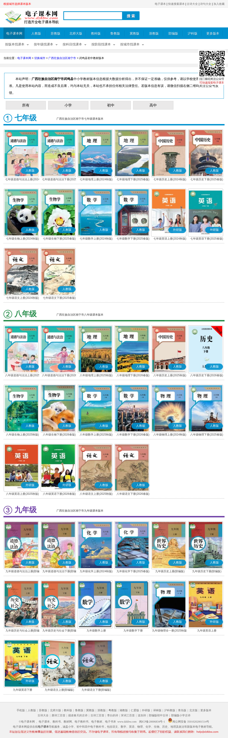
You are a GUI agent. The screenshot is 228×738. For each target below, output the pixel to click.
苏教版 (55, 33)
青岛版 (182, 710)
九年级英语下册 (22, 689)
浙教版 (154, 33)
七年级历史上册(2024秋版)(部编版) (169, 180)
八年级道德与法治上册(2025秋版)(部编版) (22, 376)
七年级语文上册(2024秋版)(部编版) (22, 298)
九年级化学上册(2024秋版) (96, 571)
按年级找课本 (43, 44)
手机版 (21, 710)
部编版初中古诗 (158, 715)
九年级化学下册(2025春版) (133, 571)
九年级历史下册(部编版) (207, 571)
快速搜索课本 (176, 4)
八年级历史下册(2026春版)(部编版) (206, 376)
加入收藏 (219, 4)
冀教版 (134, 33)
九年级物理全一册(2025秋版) (170, 630)
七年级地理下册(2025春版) (133, 179)
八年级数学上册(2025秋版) (96, 434)
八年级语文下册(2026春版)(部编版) (133, 494)
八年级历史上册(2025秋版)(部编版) (169, 376)
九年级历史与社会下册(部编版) (59, 631)
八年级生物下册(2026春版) (59, 434)
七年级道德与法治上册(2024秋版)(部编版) (22, 180)
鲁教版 (115, 33)
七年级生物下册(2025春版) (59, 238)
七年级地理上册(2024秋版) (96, 179)
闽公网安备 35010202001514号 (188, 721)
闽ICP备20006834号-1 (152, 721)
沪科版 (192, 33)
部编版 (173, 33)
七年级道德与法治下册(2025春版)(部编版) (59, 180)
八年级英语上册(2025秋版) (22, 493)
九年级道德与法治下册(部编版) (59, 572)
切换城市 (39, 58)
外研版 (146, 710)
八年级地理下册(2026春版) (133, 375)
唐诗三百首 (58, 715)
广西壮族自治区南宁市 (62, 58)
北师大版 (75, 33)
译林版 (157, 710)
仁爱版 (135, 710)
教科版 (96, 33)
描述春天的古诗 (78, 715)
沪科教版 (169, 710)
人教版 (36, 33)
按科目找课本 (72, 44)
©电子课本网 (27, 721)
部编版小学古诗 (180, 715)
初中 (110, 105)
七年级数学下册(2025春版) (133, 238)
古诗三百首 (97, 715)
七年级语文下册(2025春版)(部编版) (59, 298)
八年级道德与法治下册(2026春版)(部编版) (59, 376)
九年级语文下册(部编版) (96, 689)
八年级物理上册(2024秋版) (169, 434)
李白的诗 (112, 715)
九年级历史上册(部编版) (170, 571)
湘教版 (124, 710)
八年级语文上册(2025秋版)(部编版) (96, 494)
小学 (68, 105)
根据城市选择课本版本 (17, 4)
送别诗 (142, 715)
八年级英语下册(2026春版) (59, 493)
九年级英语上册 (206, 630)
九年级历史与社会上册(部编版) (23, 631)
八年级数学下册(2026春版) (133, 434)
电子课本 (160, 4)
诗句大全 (205, 4)
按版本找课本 (14, 44)
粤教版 (112, 710)
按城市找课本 (130, 44)
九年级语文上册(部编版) (59, 689)
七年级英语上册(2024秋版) (169, 238)
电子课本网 (14, 33)
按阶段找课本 (101, 44)
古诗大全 (192, 4)
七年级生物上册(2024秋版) (22, 238)
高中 (153, 105)
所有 (25, 105)
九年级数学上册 (96, 630)
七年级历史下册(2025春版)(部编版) (206, 180)
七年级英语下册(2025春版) (206, 238)
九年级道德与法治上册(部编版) (23, 572)
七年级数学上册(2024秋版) (96, 238)
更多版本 (212, 33)
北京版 (193, 710)
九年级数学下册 (133, 630)
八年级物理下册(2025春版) (206, 434)
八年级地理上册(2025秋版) (96, 375)
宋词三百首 (128, 715)
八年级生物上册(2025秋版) (22, 434)
